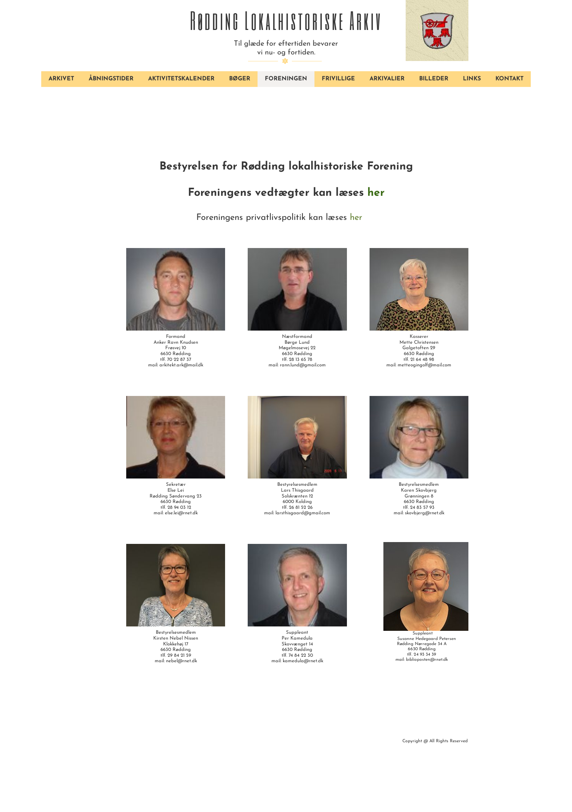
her (375, 193)
